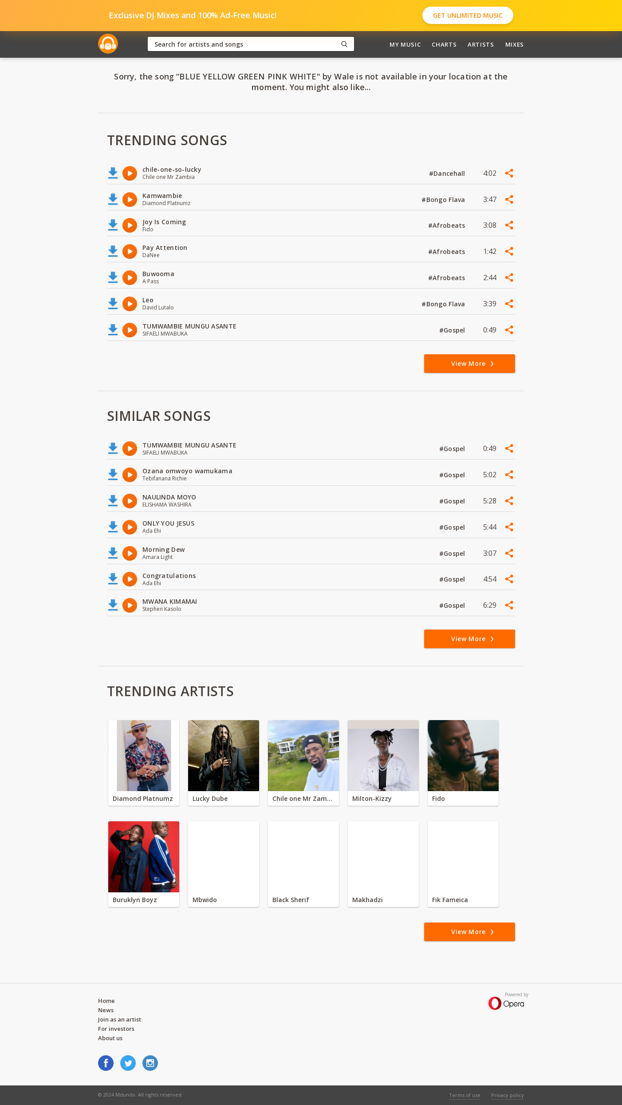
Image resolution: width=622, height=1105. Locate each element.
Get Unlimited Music (468, 15)
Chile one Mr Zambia (303, 798)
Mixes (514, 44)
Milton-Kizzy (372, 798)
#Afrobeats (447, 225)
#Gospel (453, 330)
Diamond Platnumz (143, 798)
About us (110, 1038)
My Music (405, 44)
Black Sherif (290, 899)
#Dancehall (448, 173)
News (106, 1010)
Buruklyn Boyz (135, 899)
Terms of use (464, 1095)
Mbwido (205, 899)
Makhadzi (367, 899)
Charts (444, 44)
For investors (116, 1029)
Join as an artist (119, 1019)
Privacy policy (507, 1095)
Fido (438, 798)
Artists (481, 44)
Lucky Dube (210, 798)
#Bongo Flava (444, 199)
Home (106, 1001)
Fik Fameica (450, 899)
